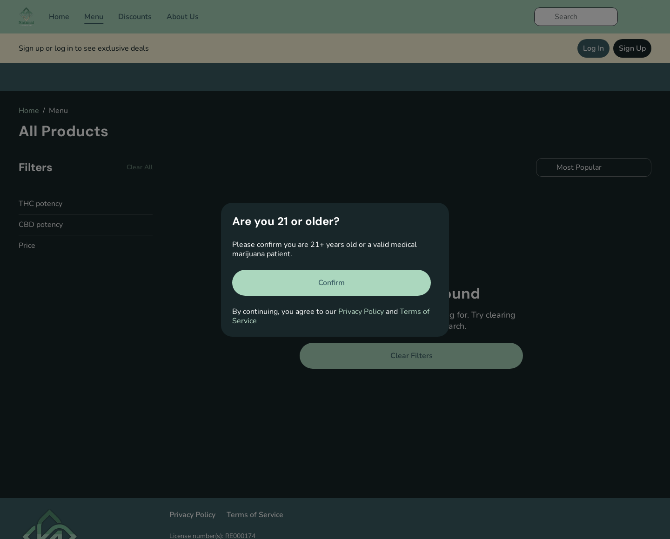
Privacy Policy (361, 311)
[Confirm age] (331, 283)
